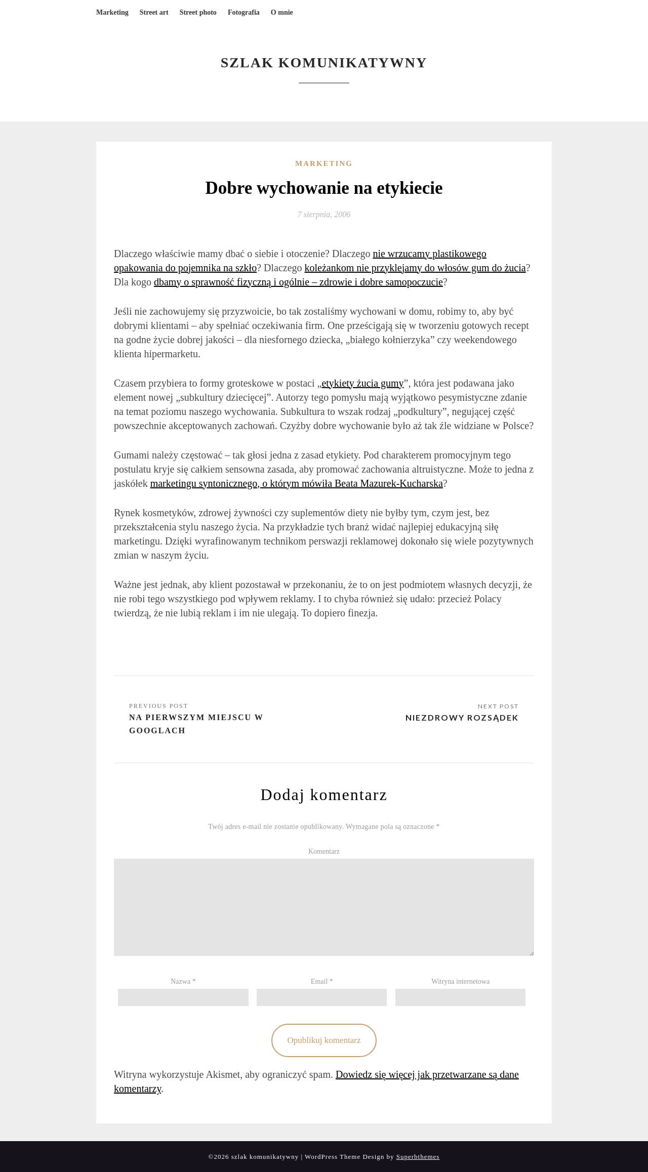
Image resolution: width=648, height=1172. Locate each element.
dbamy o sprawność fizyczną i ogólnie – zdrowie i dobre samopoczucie (298, 281)
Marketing (112, 12)
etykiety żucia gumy (362, 383)
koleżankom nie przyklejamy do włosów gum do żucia (415, 267)
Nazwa (183, 981)
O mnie (282, 12)
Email (322, 981)
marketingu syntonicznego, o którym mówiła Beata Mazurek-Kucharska (296, 483)
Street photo (198, 12)
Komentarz (324, 851)
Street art (154, 12)
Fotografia (244, 12)
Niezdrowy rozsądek (462, 717)
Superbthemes (418, 1156)
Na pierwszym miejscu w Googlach (196, 724)
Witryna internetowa (460, 981)
